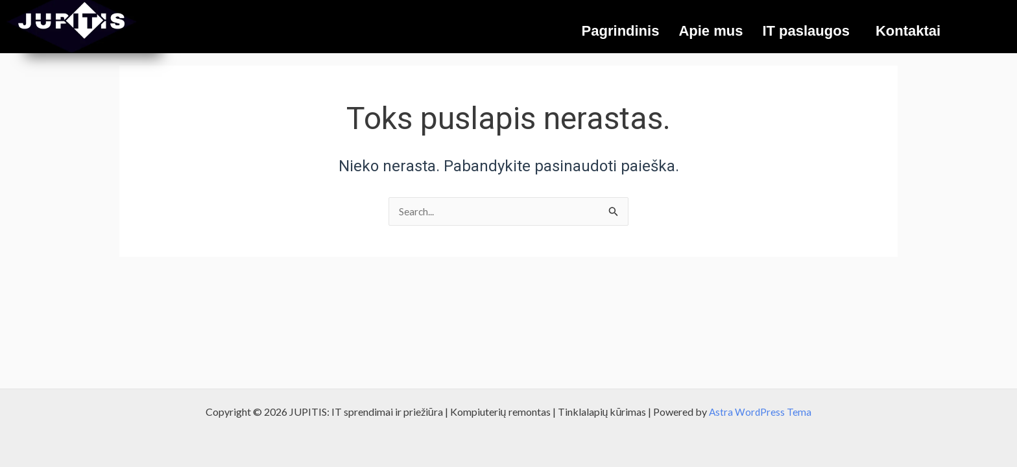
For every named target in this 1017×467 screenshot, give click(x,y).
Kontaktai (908, 31)
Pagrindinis (621, 31)
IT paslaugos (805, 31)
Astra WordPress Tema (760, 411)
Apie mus (710, 31)
